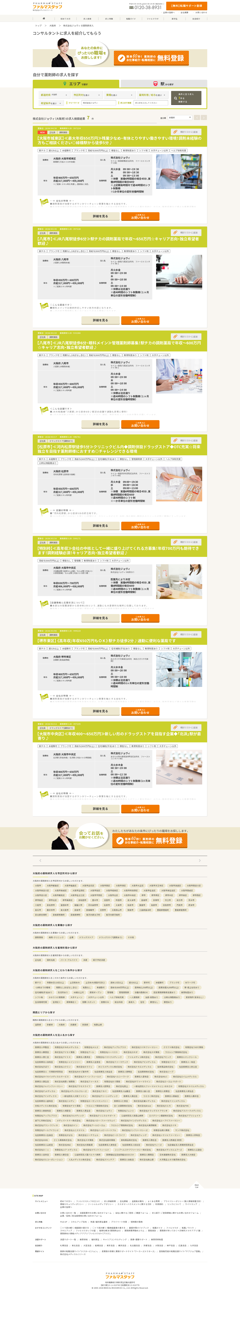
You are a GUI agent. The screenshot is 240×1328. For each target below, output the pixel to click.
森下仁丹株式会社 (43, 1120)
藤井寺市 (51, 909)
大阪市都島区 (53, 885)
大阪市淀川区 (41, 895)
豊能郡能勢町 (181, 909)
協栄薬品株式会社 (165, 1066)
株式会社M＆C (160, 1076)
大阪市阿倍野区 (131, 890)
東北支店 (76, 1245)
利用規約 (159, 1204)
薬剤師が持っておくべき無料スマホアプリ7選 (180, 1230)
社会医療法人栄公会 (188, 1066)
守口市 (168, 900)
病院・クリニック (56, 937)
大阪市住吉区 (150, 890)
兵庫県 (73, 1024)
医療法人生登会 (93, 1061)
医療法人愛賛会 (103, 1086)
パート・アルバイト (69, 959)
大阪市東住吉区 (168, 890)
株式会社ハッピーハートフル (103, 1130)
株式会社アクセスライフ (79, 1086)
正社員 (38, 959)
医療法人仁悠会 (121, 1100)
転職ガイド (158, 1227)
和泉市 (130, 905)
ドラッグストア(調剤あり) (110, 937)
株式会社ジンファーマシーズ (135, 1130)
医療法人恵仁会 (42, 1057)
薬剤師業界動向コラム (134, 1230)
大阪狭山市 (117, 909)
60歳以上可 (79, 992)
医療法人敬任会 (150, 1140)
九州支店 (194, 1245)
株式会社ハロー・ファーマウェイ (100, 1120)
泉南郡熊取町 (59, 914)
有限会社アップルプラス (46, 1115)
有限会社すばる (66, 1135)
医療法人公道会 (195, 1149)
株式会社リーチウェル (88, 1135)
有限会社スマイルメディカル (191, 1086)
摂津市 (191, 905)
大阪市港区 (121, 885)
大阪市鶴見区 (59, 895)
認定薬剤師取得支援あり (164, 992)
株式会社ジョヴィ (104, 1110)
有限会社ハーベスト (109, 1052)
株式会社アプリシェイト (190, 1115)
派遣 (85, 959)
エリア (76, 84)
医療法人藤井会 (192, 1096)
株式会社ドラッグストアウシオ (153, 1110)
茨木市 (191, 900)
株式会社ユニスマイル (74, 1130)
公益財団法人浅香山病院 (132, 1115)
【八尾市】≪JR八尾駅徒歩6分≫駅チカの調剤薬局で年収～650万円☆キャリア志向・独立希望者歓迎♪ (118, 241)
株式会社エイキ (169, 1125)
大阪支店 (159, 1245)
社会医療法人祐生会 (103, 1071)
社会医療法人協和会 (44, 1061)
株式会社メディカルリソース (73, 1254)
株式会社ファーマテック (117, 1061)
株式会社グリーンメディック (105, 1096)
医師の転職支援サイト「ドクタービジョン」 (79, 1251)
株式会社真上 (122, 1086)
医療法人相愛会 (64, 1110)
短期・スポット (88, 1002)
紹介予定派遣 (99, 959)
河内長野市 (93, 905)
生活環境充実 (41, 1002)
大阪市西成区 (187, 890)
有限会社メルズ (91, 1047)
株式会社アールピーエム (94, 1125)
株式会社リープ (166, 1071)
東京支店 (111, 1245)
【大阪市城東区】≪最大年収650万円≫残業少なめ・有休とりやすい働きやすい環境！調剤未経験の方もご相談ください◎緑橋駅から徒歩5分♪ (119, 140)
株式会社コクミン (63, 1066)
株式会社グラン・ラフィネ (46, 1125)
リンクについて (174, 1204)
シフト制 (39, 997)
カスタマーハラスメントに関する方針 (134, 1204)
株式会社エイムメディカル (185, 1076)
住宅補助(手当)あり (43, 992)
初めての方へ (66, 1201)
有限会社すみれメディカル (67, 1047)
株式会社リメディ (67, 1100)
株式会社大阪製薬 (85, 1144)
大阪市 (38, 885)
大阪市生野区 (78, 890)
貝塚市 (156, 900)
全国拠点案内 (138, 1201)
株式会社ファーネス (89, 1081)
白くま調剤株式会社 (123, 1105)
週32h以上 (133, 982)
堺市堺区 (155, 895)
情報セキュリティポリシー (72, 1204)
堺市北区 (53, 900)
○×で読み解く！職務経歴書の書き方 (109, 1227)
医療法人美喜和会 (43, 1110)
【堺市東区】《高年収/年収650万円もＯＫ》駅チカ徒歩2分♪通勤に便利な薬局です (106, 640)
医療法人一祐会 (188, 1061)
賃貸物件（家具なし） (195, 997)
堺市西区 (197, 895)
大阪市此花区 (88, 885)
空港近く (57, 1002)
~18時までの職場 (42, 987)
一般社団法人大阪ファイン (74, 1096)
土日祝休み (75, 982)
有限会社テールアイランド (47, 1130)
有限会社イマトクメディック (109, 1057)
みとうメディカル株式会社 (110, 1066)
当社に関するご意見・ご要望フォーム (131, 1212)
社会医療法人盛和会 (44, 1100)
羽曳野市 (167, 905)
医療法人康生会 (42, 1081)
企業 (71, 937)
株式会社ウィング (139, 1135)
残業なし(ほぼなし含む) (66, 987)
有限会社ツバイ (168, 1061)
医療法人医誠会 (172, 1096)
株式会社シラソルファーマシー (166, 1135)
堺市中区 (169, 895)
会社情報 (124, 1201)
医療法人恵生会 (83, 1110)
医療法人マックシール (187, 1057)
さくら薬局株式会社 (63, 1140)
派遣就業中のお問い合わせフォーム (96, 1212)
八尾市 (38, 905)
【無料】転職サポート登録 (186, 6)
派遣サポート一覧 (68, 1239)
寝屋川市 (78, 905)
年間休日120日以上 (55, 982)
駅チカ (38, 982)
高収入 (132, 1002)
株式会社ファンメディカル (173, 1100)
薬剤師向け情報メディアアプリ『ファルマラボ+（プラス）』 (85, 1233)
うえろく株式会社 (151, 1096)
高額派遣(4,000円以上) (169, 987)
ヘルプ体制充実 (117, 997)
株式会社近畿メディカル (145, 1100)
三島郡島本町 (145, 909)
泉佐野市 (51, 905)
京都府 (50, 1024)
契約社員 (51, 959)
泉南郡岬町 (76, 914)
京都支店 (148, 1245)
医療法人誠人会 (143, 1091)
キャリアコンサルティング (115, 1239)
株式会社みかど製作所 (79, 1071)
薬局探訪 (152, 1230)
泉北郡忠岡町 (41, 914)
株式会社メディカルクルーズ (74, 1091)
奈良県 (85, 1024)
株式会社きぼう (42, 1066)
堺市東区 (183, 895)
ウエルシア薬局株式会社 (176, 1052)
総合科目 (119, 1002)
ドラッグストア (86, 937)
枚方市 (180, 900)
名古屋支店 (135, 1245)
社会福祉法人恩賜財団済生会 (180, 1144)
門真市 (180, 905)
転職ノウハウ (188, 1227)
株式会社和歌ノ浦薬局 (65, 1081)
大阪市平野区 (96, 895)
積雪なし (154, 1002)
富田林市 (65, 905)
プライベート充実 (119, 1221)
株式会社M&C (65, 1144)
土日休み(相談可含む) (95, 982)
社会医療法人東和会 (107, 1144)
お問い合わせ (201, 12)
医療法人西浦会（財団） (172, 1140)
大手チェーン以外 (96, 997)
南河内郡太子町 (93, 914)
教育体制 (84, 1239)
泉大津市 (131, 900)
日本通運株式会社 (168, 1154)
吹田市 (119, 900)
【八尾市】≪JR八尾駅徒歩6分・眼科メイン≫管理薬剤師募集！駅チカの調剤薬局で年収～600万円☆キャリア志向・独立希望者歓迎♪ (119, 345)
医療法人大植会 (188, 1154)
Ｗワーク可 (190, 982)
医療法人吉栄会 (42, 1154)
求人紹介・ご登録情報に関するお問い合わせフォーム (175, 1212)
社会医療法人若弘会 (184, 1091)
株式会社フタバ (100, 1091)
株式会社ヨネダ (131, 1052)
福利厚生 (95, 1239)
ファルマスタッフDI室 (86, 1230)
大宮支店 (87, 1245)
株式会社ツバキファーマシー (145, 1047)
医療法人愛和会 (142, 1076)
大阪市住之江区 (77, 895)
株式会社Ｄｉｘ (42, 1149)
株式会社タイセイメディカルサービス (52, 1076)
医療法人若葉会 (163, 1091)
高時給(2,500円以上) (144, 987)
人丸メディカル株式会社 (79, 1159)
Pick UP (63, 1221)
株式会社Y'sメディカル (45, 1091)
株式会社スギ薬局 (151, 1052)
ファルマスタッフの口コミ (88, 1201)
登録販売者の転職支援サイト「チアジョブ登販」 (180, 1251)
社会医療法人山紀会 (44, 1144)
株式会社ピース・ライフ (114, 1135)
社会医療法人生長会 (44, 1135)
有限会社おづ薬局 (112, 1081)
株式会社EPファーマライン (138, 1081)
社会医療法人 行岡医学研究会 (49, 1071)
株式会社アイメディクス (46, 1096)
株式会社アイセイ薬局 (65, 1052)
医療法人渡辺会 (130, 1096)
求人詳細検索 (110, 1201)
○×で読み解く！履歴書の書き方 (74, 1227)
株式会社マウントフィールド (96, 1149)
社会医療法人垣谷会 (131, 1144)
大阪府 (52, 25)
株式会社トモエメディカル (140, 1066)
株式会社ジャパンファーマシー (49, 1086)
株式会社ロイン (71, 1125)
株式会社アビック (163, 1057)
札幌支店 (64, 1245)
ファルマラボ (172, 1227)
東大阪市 (65, 909)
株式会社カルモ (164, 1105)
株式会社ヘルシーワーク (118, 1076)
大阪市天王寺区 (156, 885)
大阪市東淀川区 (42, 890)
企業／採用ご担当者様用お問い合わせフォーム (81, 1215)
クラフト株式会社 (171, 1047)
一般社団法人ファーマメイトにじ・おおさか (153, 1086)
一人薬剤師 (134, 997)
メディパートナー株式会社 (69, 1120)
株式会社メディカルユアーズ (169, 1149)
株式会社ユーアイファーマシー (166, 1120)
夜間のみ (105, 1002)
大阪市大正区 (138, 885)
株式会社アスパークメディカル (187, 1110)
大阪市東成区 (61, 890)
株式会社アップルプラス (115, 1047)
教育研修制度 (157, 1239)
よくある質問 (154, 1201)
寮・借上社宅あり (191, 987)
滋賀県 (38, 1024)
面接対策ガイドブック (139, 1227)
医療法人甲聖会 (42, 1047)
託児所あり (63, 992)
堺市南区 (39, 900)
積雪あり (168, 1002)
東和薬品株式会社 (129, 1140)
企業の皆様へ (169, 12)
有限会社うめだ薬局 (194, 1047)
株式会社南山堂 (147, 1159)
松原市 (107, 905)
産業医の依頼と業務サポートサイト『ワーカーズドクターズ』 (128, 1251)
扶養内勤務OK (141, 992)
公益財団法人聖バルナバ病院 (87, 1154)
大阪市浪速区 (175, 885)
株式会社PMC (183, 1105)
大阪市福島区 (71, 885)
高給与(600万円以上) (120, 987)
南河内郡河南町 (113, 914)
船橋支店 (99, 1245)
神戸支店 (171, 1245)
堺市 (144, 895)
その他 (131, 937)
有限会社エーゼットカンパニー (94, 1100)
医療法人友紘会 (127, 1159)
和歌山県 (98, 1024)
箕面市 (142, 905)
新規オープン (95, 992)
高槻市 (144, 900)
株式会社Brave (144, 1105)
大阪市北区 (113, 895)
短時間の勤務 (137, 1221)
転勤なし (87, 987)
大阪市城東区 (112, 890)
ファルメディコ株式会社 (138, 1057)
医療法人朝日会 (62, 1154)
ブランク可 (174, 982)
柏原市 (154, 905)
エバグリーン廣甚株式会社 (161, 1115)
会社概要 (184, 12)
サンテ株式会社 (182, 1130)
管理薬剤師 (124, 992)
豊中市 (95, 900)
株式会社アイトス (63, 1057)
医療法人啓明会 (125, 1071)
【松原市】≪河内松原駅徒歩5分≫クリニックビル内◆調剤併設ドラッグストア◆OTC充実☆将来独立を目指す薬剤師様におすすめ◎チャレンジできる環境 (118, 449)
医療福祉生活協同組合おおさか (120, 1154)
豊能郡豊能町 (163, 909)
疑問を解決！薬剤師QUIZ (110, 1230)
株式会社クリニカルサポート (103, 1115)
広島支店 (182, 1245)
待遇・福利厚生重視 (98, 1221)
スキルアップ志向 (79, 1221)
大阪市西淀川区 (194, 885)
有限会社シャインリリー (70, 1061)
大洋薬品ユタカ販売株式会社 (172, 1159)
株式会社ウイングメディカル (134, 1120)
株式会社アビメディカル (145, 1061)
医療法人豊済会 (83, 1057)
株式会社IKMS (41, 1140)
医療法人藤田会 (42, 1052)
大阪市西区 (105, 885)
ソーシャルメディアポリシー (101, 1204)
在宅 (142, 1002)
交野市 (103, 909)
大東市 (119, 905)
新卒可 (147, 982)
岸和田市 (82, 900)
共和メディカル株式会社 (46, 1105)
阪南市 (130, 909)
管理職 (110, 992)
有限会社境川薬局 (161, 1130)
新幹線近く (72, 1002)
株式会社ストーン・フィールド (88, 1076)
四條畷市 (90, 909)
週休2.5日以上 (117, 982)
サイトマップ (191, 1204)
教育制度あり (187, 992)
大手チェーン (76, 997)
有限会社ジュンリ (126, 1110)
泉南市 (77, 909)
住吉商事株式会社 (146, 1071)
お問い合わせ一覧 (68, 1212)
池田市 (107, 900)
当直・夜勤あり (151, 997)
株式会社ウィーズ (154, 1144)
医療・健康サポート (138, 1239)
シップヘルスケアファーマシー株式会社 (133, 1149)
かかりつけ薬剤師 (57, 997)
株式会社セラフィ (84, 1066)
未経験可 (160, 982)
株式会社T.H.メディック (73, 1115)
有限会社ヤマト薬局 (72, 1105)
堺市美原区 (68, 900)
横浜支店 (122, 1245)
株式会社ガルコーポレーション (49, 1159)
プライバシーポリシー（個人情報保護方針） (182, 1201)
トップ (38, 25)
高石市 (38, 909)
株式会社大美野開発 (148, 1125)
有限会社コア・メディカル (66, 1149)
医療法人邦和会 (193, 1135)
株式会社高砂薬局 (107, 1140)
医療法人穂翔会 (147, 1154)
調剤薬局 (39, 937)
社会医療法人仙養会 (121, 1091)
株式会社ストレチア (105, 1159)
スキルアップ (66, 1230)
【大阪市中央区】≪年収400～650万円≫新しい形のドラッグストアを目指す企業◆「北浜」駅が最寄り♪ (119, 736)
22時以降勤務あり (172, 997)
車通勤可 (101, 987)
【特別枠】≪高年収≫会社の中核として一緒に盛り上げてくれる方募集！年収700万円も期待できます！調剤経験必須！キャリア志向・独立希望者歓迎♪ (118, 550)
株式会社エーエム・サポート (168, 1081)
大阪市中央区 (130, 895)
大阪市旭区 (95, 890)
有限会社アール (87, 1052)
